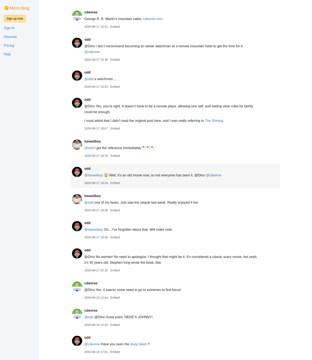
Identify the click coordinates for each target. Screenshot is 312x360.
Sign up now (15, 18)
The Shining (214, 120)
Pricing (9, 45)
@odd (88, 79)
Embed (115, 26)
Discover (10, 37)
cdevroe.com (153, 19)
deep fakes (138, 344)
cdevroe (90, 12)
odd (87, 39)
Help (7, 54)
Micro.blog (19, 8)
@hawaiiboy (93, 175)
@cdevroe (92, 52)
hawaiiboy (92, 141)
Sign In (9, 28)
